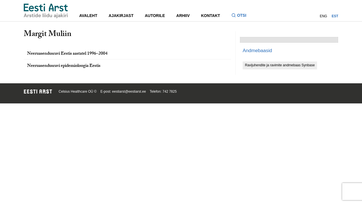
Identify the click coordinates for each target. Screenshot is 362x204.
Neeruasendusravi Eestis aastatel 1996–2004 (67, 54)
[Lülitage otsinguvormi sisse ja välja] (241, 16)
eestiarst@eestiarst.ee (129, 92)
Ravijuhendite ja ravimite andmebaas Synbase (280, 65)
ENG (323, 16)
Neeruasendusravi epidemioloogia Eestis (63, 66)
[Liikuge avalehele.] (46, 10)
